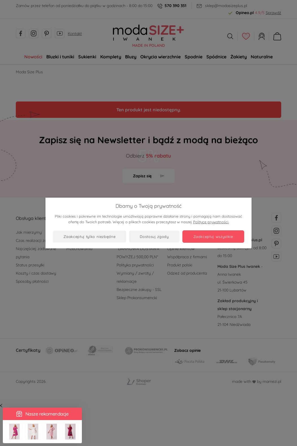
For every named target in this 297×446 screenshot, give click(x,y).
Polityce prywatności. (211, 222)
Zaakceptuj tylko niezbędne (89, 236)
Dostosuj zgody (154, 236)
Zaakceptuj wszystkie (213, 236)
